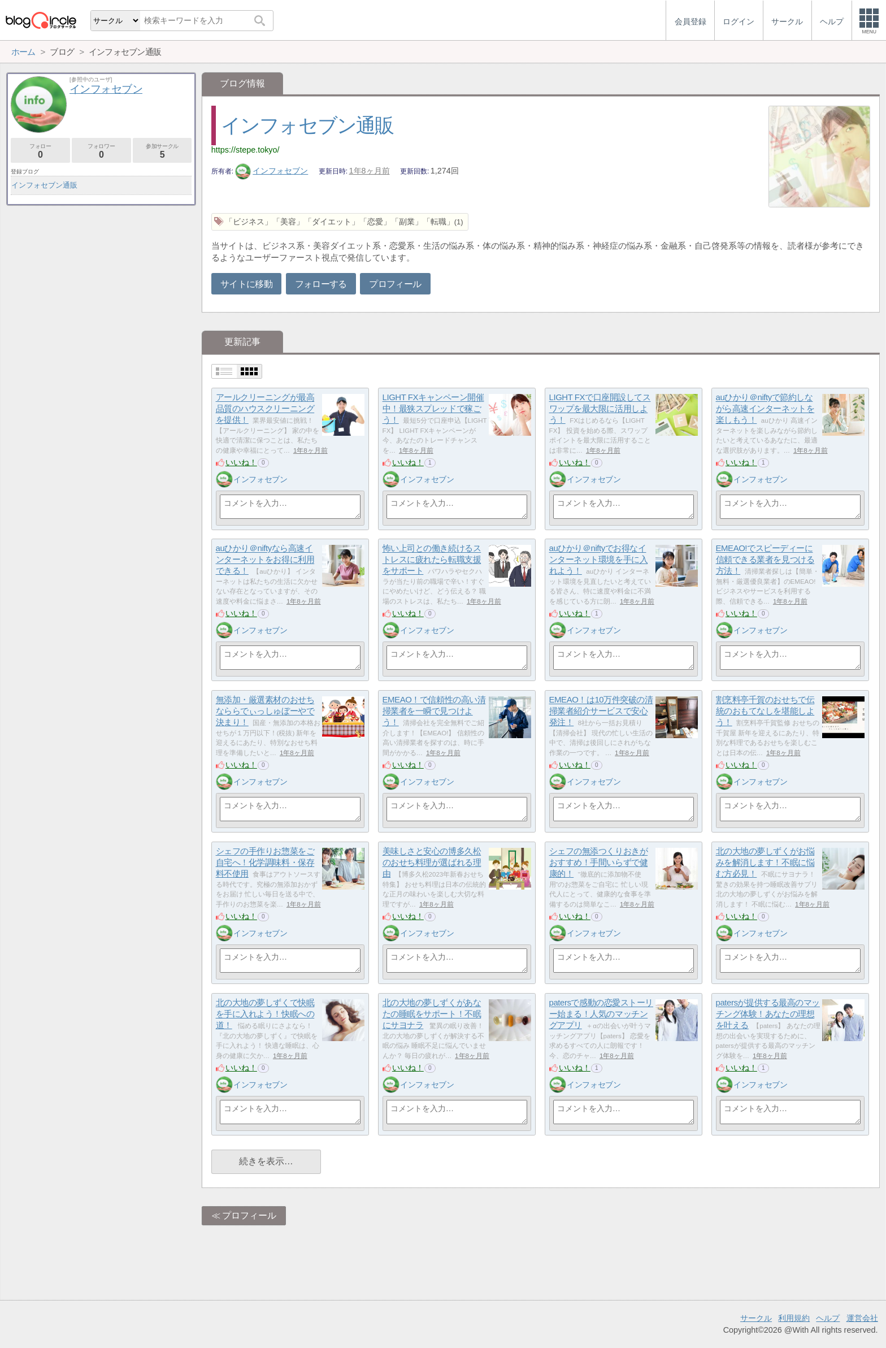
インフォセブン (272, 170)
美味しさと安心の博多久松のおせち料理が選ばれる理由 (432, 862)
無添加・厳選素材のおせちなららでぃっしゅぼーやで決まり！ (265, 711)
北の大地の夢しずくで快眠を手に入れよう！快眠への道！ (265, 1014)
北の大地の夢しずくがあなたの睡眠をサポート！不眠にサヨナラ (432, 1014)
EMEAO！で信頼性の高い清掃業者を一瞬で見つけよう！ (434, 711)
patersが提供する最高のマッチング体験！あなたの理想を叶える (768, 1014)
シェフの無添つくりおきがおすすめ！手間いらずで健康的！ (598, 862)
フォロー (40, 151)
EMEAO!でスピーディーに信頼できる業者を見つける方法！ (765, 559)
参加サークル (162, 151)
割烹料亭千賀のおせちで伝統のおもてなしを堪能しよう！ (765, 711)
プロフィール (395, 284)
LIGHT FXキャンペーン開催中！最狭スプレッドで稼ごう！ (433, 408)
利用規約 (794, 1318)
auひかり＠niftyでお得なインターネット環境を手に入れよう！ (598, 559)
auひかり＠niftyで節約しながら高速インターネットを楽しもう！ (765, 408)
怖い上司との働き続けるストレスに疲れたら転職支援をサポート (432, 559)
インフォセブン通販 (307, 125)
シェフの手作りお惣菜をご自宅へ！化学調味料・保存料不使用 (265, 862)
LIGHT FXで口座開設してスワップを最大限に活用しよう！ (600, 408)
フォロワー (101, 151)
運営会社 (862, 1318)
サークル (756, 1318)
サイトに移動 (246, 284)
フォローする (321, 284)
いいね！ (241, 462)
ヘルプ (828, 1318)
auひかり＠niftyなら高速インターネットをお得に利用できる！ (265, 559)
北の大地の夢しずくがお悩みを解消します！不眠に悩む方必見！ (765, 862)
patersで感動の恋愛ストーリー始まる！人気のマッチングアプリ (601, 1014)
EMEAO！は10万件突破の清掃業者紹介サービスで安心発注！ (601, 711)
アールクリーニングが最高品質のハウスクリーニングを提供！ (265, 408)
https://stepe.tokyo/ (245, 149)
